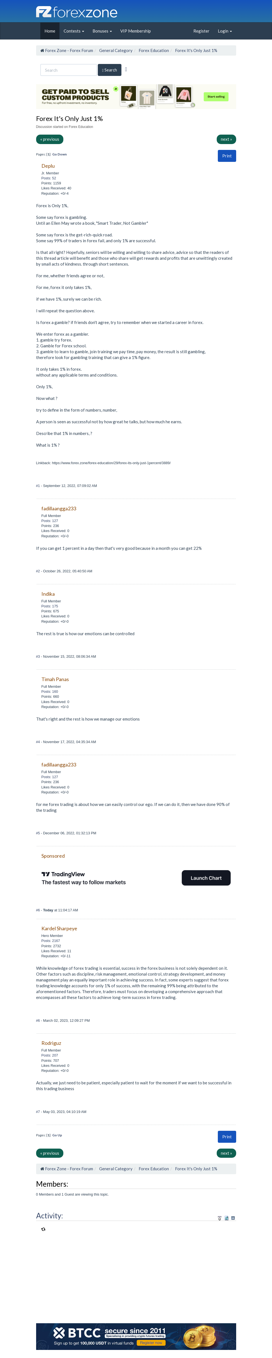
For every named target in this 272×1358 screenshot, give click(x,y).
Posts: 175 (49, 606)
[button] (227, 156)
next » (226, 139)
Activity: (49, 1215)
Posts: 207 (49, 1055)
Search (109, 70)
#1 (38, 486)
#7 (38, 1112)
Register (201, 30)
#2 (38, 571)
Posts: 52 (48, 178)
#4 (38, 742)
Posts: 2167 (50, 941)
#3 (38, 656)
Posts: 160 (49, 691)
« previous (49, 139)
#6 (38, 910)
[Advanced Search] (126, 69)
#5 (38, 833)
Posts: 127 (49, 521)
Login (225, 30)
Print (227, 155)
